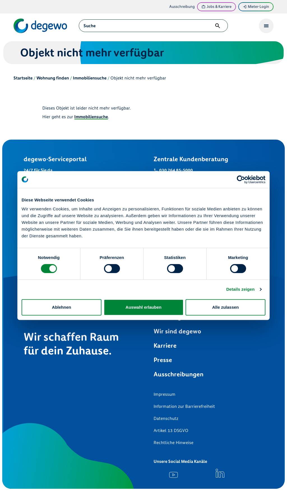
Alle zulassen (225, 307)
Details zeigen (240, 289)
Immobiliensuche (91, 116)
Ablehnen (61, 307)
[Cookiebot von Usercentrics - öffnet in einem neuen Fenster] (240, 179)
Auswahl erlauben (143, 307)
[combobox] (148, 25)
